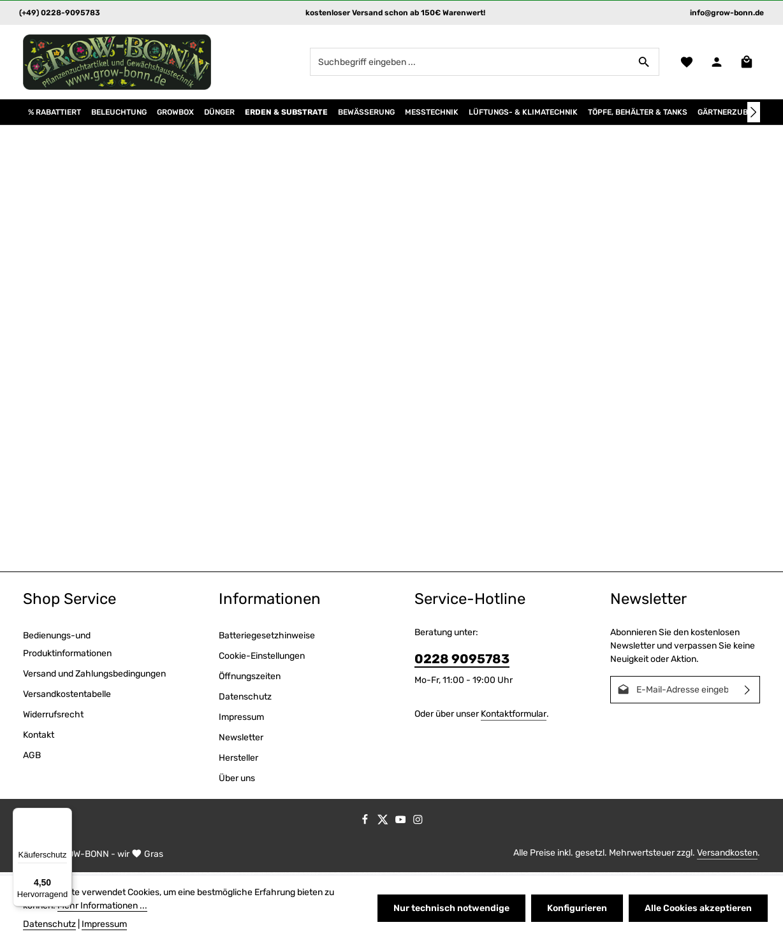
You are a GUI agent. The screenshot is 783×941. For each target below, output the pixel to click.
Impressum (241, 719)
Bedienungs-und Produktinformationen (67, 647)
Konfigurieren (578, 908)
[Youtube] (401, 824)
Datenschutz (245, 699)
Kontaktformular (513, 716)
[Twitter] (383, 824)
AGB (32, 757)
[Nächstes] (753, 114)
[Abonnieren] (747, 692)
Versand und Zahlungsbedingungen (94, 676)
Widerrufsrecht (53, 717)
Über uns (237, 780)
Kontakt (38, 737)
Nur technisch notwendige (453, 908)
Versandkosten (727, 855)
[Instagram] (418, 824)
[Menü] (64, 815)
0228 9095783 (461, 661)
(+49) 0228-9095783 (59, 12)
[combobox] (469, 63)
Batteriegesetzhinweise (267, 638)
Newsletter (241, 740)
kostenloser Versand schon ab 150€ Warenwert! (395, 12)
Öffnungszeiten (250, 678)
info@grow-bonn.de (727, 12)
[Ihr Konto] (716, 63)
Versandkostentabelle (67, 696)
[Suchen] (644, 63)
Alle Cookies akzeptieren (698, 908)
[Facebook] (366, 824)
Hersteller (238, 760)
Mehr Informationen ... (102, 905)
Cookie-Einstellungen (262, 658)
